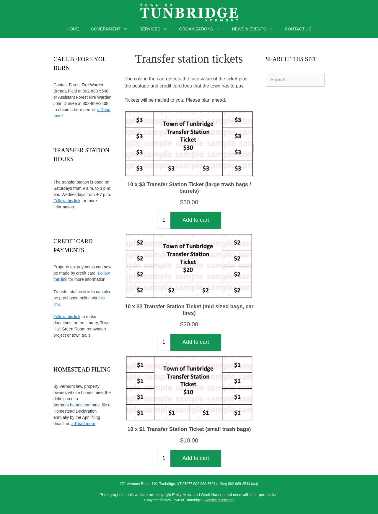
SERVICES (156, 29)
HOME (73, 29)
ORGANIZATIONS (202, 29)
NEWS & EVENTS (255, 29)
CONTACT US (298, 29)
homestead (80, 405)
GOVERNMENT (112, 29)
